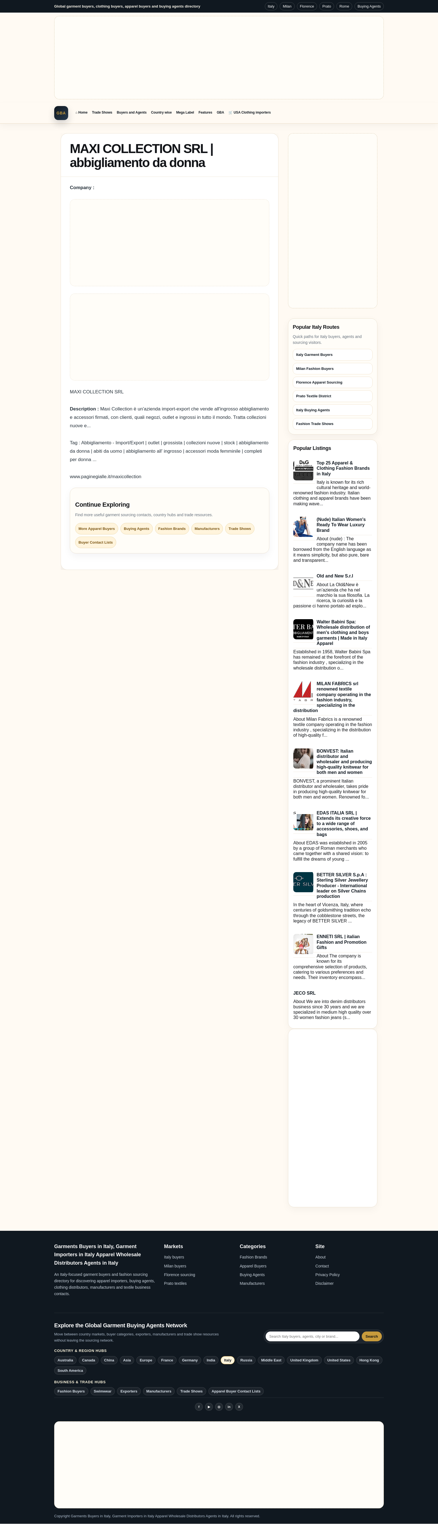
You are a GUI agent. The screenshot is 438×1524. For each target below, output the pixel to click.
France (167, 1360)
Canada (88, 1360)
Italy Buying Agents (313, 410)
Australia (65, 1360)
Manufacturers (207, 529)
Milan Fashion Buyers (315, 369)
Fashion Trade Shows (315, 424)
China (109, 1360)
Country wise (161, 112)
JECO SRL (304, 993)
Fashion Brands (172, 529)
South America (70, 1370)
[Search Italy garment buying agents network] (313, 1336)
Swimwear (103, 1391)
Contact (322, 1266)
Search (372, 1336)
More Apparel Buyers (96, 529)
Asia (127, 1360)
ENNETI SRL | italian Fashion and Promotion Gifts (341, 942)
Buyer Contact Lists (95, 542)
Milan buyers (175, 1266)
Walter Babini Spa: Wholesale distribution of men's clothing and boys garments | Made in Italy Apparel (343, 632)
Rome (344, 6)
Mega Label (185, 112)
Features (205, 112)
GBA (61, 113)
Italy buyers (174, 1257)
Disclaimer (324, 1283)
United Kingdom (304, 1360)
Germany (190, 1360)
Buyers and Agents (132, 112)
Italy (271, 6)
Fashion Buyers (71, 1391)
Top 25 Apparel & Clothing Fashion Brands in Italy (343, 468)
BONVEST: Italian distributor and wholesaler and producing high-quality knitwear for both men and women (344, 762)
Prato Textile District (313, 396)
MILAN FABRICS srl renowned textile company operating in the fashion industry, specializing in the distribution (332, 697)
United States (339, 1360)
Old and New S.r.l (334, 576)
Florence (307, 6)
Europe (146, 1360)
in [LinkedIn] (229, 1406)
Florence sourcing (179, 1274)
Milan (287, 6)
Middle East (271, 1360)
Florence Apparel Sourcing (319, 382)
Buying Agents (369, 6)
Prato (326, 6)
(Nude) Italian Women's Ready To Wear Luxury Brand (341, 524)
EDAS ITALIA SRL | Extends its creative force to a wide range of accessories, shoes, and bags (343, 824)
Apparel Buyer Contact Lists (236, 1391)
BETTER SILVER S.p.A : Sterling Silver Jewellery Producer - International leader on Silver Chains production (342, 885)
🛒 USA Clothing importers (249, 112)
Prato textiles (175, 1283)
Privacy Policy (327, 1274)
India (211, 1360)
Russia (246, 1360)
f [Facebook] (198, 1406)
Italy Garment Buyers (314, 355)
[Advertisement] (219, 57)
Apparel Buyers (253, 1266)
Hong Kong (369, 1360)
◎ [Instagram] (219, 1406)
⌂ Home (81, 112)
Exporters (128, 1391)
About (320, 1257)
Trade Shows (102, 112)
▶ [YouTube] (209, 1406)
